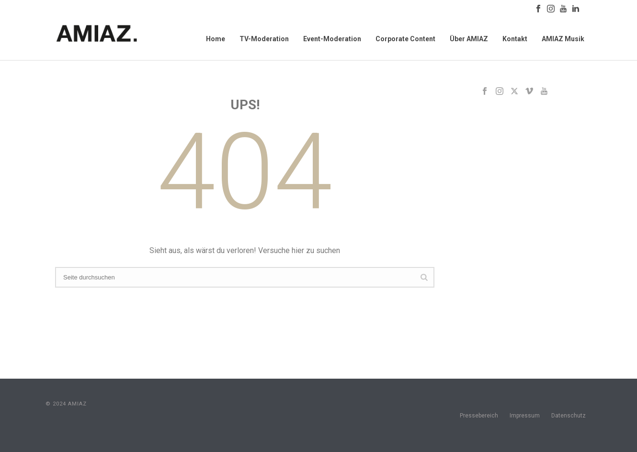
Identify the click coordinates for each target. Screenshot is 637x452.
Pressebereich (479, 415)
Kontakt (514, 39)
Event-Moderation (332, 39)
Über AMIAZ (469, 39)
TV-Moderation (264, 39)
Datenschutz (568, 415)
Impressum (525, 415)
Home (215, 39)
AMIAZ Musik (563, 39)
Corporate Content (405, 39)
